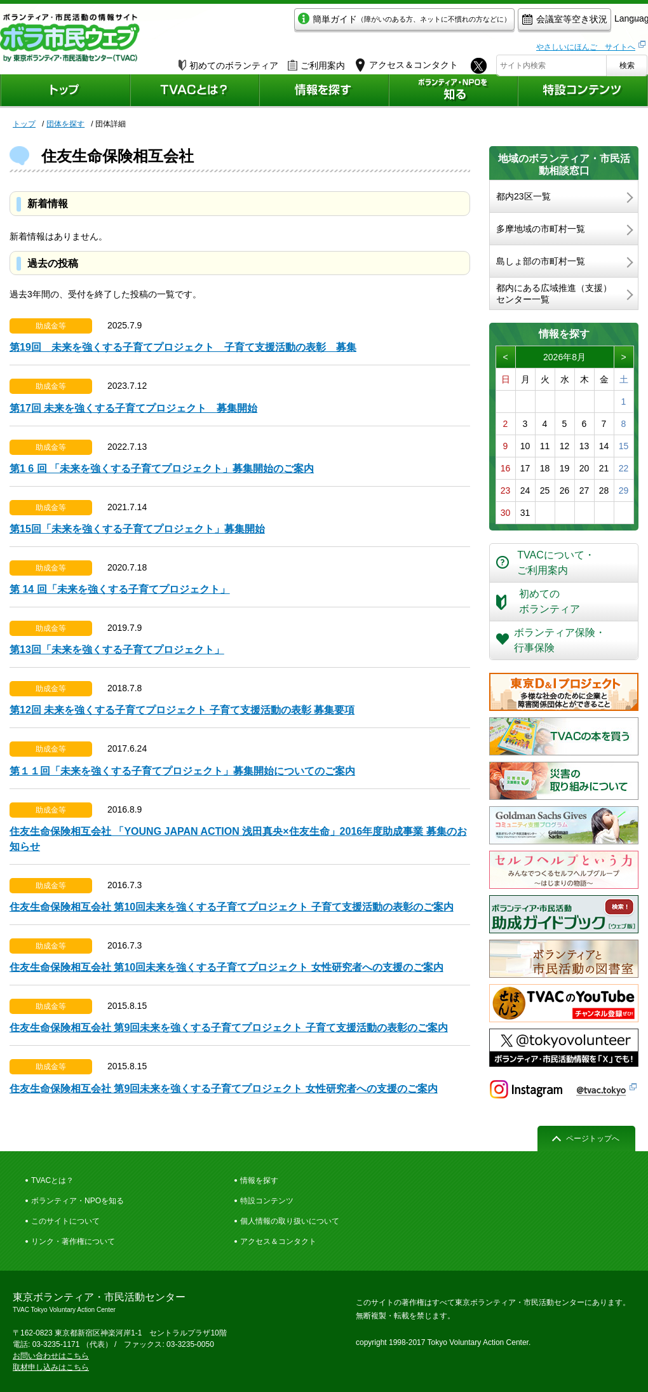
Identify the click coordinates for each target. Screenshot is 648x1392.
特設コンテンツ (267, 1200)
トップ (24, 123)
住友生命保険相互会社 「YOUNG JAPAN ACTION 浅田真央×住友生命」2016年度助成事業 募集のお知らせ (238, 839)
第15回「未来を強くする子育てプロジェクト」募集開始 (137, 529)
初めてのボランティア (228, 62)
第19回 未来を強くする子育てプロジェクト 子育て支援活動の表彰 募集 (183, 347)
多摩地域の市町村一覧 (540, 229)
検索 (627, 61)
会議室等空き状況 (505, 23)
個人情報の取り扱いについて (289, 1221)
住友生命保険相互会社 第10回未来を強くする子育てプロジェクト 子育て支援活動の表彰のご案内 (232, 907)
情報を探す (259, 1180)
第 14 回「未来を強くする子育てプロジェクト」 (120, 589)
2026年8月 (564, 357)
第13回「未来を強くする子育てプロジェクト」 (117, 649)
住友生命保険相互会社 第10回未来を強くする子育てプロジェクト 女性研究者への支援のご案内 (226, 967)
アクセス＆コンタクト (278, 1241)
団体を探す (65, 123)
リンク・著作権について (73, 1241)
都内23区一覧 (523, 196)
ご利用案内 (316, 62)
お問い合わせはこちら (51, 1355)
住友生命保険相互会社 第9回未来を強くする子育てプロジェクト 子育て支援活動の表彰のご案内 (229, 1027)
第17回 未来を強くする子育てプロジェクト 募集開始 (133, 408)
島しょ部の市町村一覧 (540, 261)
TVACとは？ (52, 1180)
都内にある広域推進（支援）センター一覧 (554, 293)
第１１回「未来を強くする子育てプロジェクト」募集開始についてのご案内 (182, 771)
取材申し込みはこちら (51, 1367)
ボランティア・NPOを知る (77, 1200)
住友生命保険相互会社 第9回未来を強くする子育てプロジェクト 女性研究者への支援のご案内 (224, 1088)
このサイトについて (65, 1221)
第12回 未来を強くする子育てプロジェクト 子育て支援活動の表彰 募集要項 (182, 710)
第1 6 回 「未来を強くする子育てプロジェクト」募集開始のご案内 (162, 468)
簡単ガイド (345, 23)
